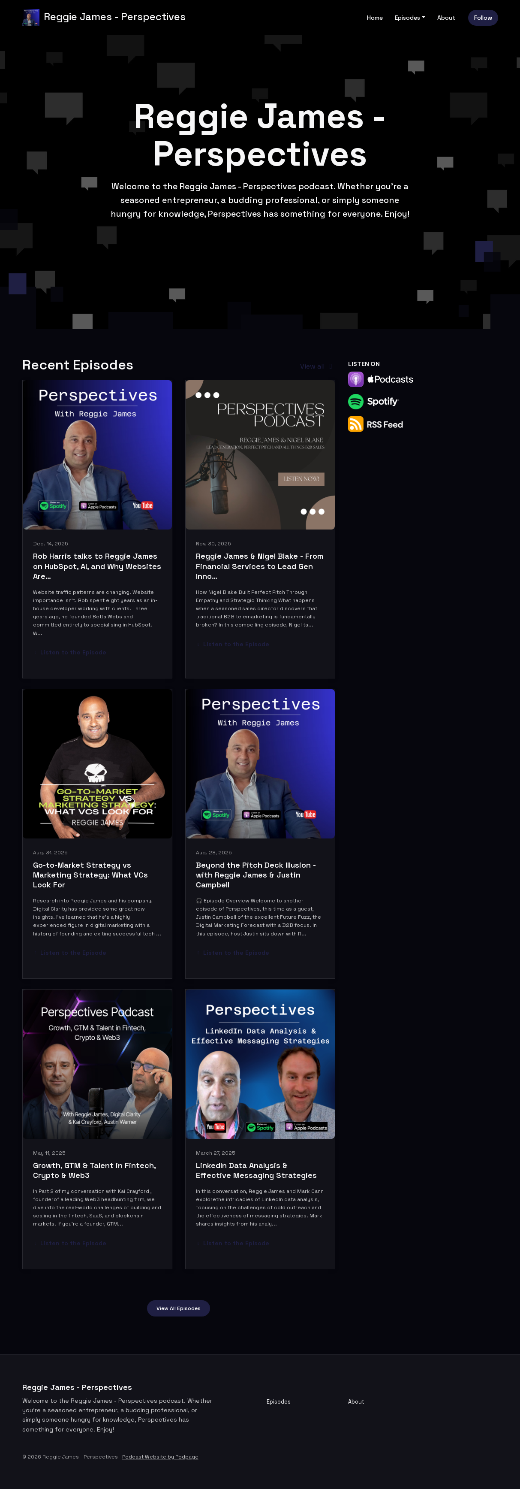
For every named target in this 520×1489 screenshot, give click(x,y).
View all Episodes (178, 1308)
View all (317, 366)
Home (375, 17)
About (446, 17)
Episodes (407, 17)
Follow (483, 17)
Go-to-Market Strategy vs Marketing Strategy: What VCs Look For (90, 875)
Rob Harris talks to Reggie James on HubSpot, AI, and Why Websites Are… (97, 566)
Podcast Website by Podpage (160, 1456)
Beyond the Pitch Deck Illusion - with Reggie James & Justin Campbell (256, 875)
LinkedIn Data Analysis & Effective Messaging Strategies (256, 1170)
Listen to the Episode (70, 652)
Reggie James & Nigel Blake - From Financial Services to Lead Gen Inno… (259, 566)
